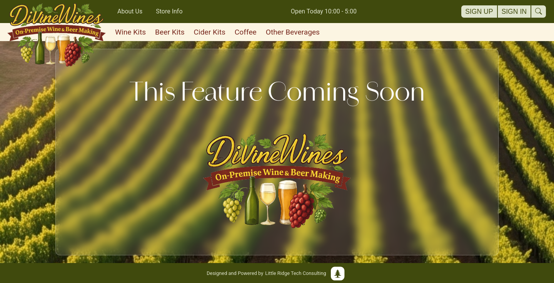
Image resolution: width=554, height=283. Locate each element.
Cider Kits (209, 32)
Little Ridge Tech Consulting (277, 273)
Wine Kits (130, 32)
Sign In (514, 11)
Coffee (246, 32)
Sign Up (479, 11)
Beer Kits (169, 32)
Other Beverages (293, 32)
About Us (129, 11)
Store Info (169, 11)
